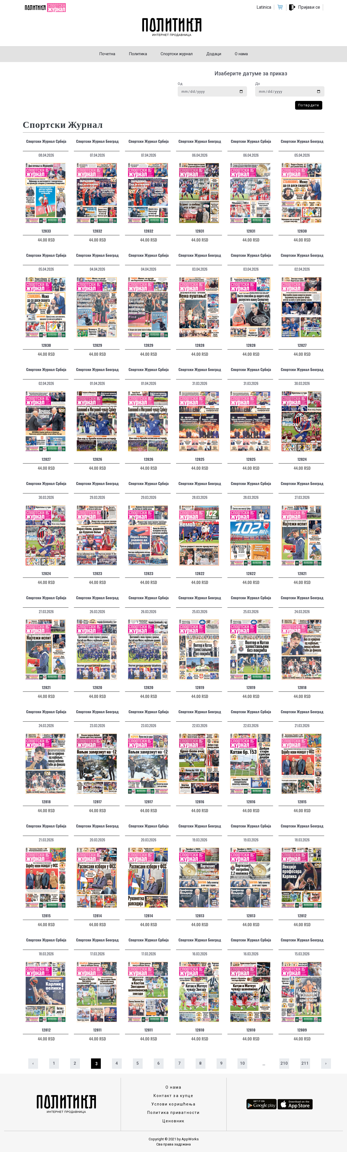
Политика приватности (173, 1112)
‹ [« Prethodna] (33, 1063)
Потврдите (308, 105)
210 (284, 1063)
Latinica (264, 7)
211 (305, 1063)
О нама (173, 1087)
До (257, 84)
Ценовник (173, 1121)
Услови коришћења (173, 1104)
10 (242, 1063)
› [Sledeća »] (326, 1063)
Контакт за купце (174, 1096)
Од (180, 84)
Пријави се (309, 7)
